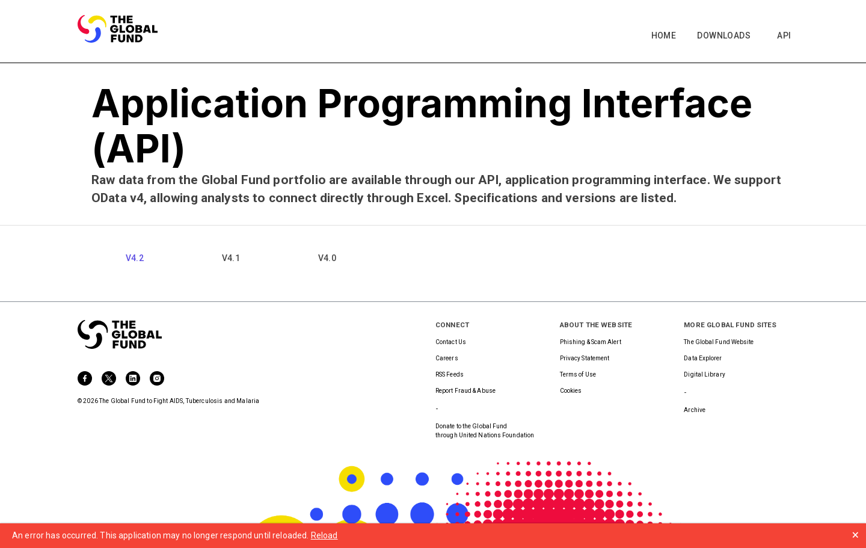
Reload (324, 535)
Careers (446, 358)
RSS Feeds (449, 374)
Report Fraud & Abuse (465, 390)
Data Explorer (703, 358)
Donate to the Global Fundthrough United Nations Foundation (484, 431)
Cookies (571, 390)
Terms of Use (578, 374)
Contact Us (450, 342)
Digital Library (704, 374)
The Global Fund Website (719, 342)
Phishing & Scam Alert (590, 342)
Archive (694, 410)
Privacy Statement (585, 358)
